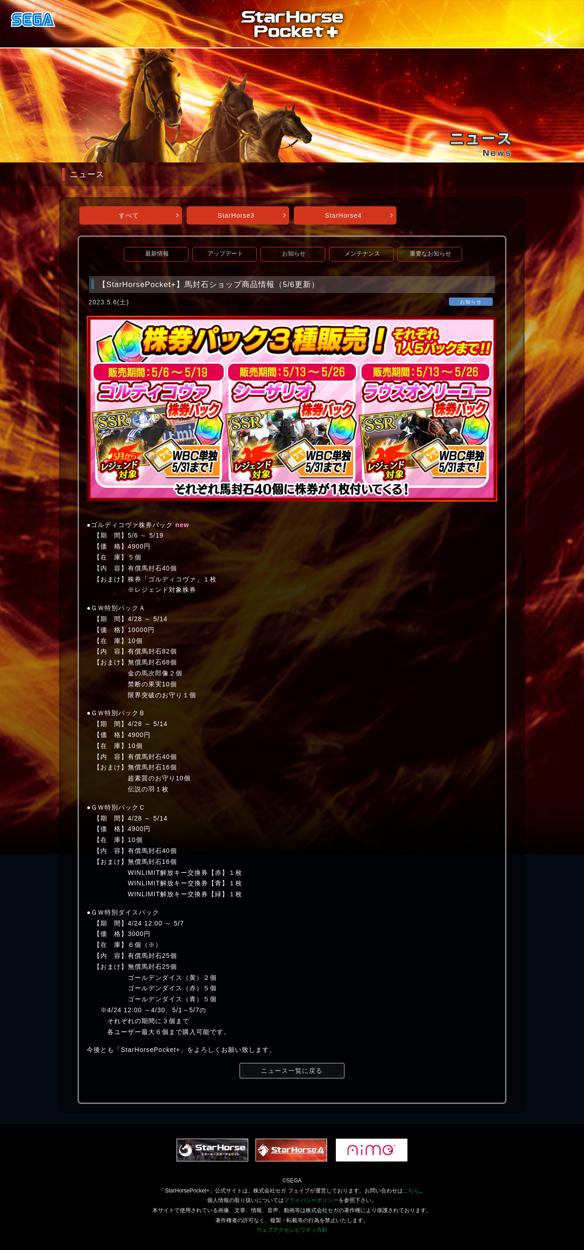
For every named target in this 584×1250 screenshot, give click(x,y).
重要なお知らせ (430, 254)
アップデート (225, 254)
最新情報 (157, 254)
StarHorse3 (236, 215)
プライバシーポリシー (311, 1200)
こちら (411, 1190)
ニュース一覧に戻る (292, 1070)
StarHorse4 (343, 215)
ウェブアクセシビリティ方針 (292, 1230)
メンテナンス (362, 254)
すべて (129, 215)
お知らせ (294, 254)
